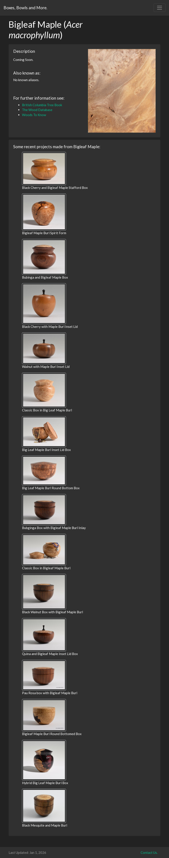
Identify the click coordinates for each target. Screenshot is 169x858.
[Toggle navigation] (159, 8)
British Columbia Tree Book (42, 105)
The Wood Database (37, 110)
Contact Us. (149, 852)
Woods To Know (34, 115)
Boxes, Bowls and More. (25, 7)
